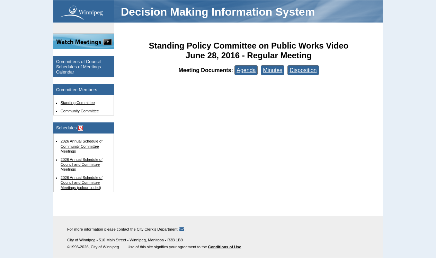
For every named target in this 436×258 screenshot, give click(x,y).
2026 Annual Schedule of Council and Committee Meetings (82, 164)
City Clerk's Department (157, 229)
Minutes (272, 70)
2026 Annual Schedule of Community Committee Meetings (82, 146)
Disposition (303, 70)
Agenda (246, 70)
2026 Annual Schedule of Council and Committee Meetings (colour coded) (82, 182)
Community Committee (80, 111)
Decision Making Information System (218, 12)
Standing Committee (78, 103)
